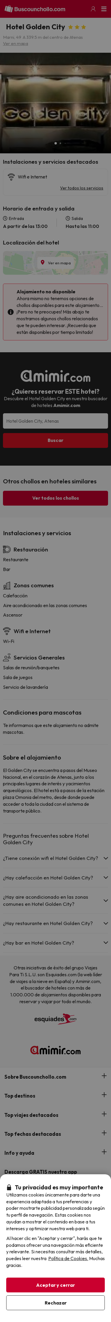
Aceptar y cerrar (55, 1285)
